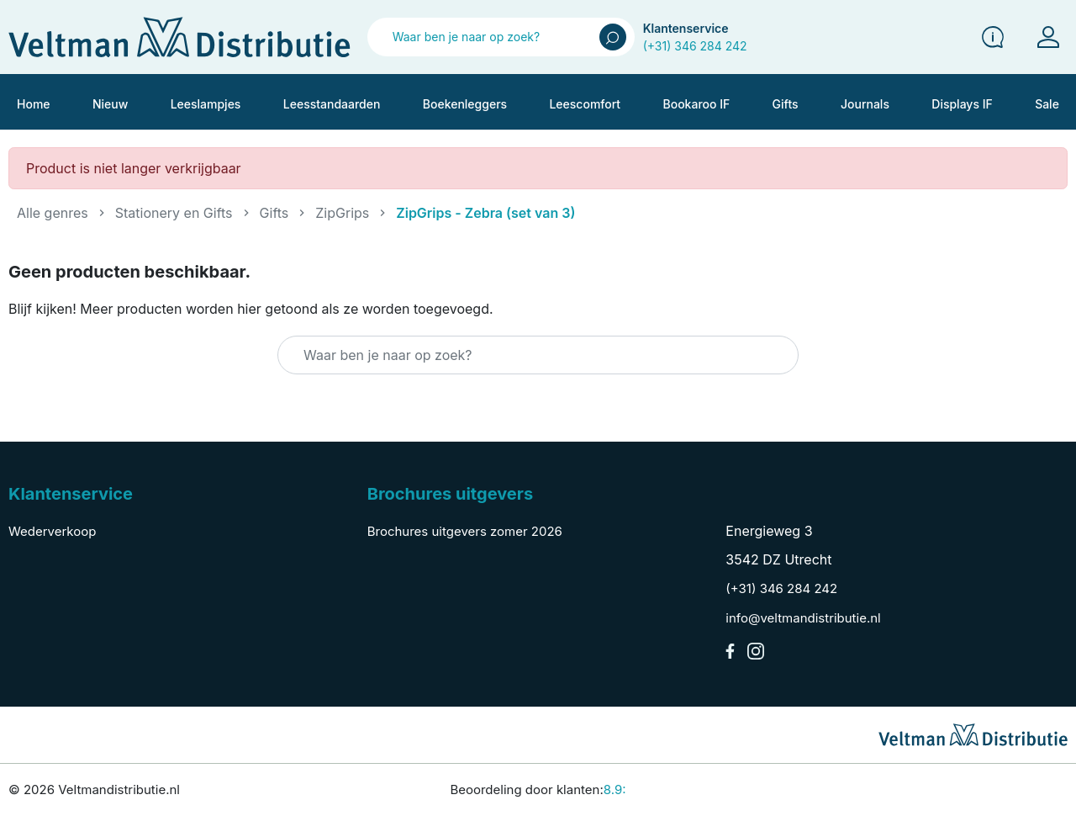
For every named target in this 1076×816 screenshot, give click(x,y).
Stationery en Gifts (174, 212)
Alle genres (52, 212)
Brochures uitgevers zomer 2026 (464, 531)
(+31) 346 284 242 (695, 46)
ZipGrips (342, 212)
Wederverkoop (52, 531)
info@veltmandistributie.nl (802, 618)
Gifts (274, 212)
